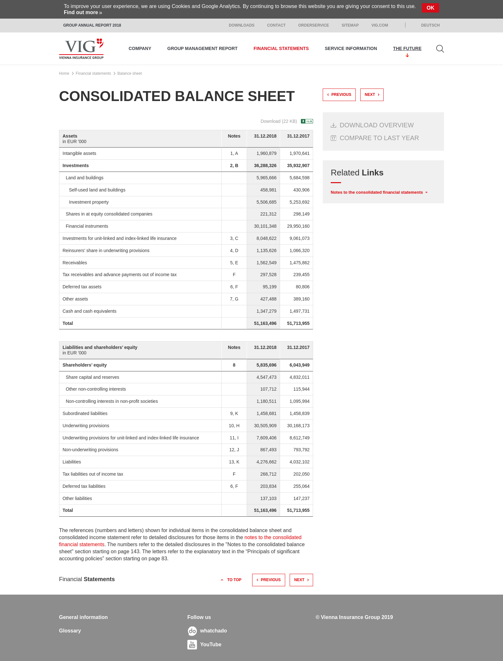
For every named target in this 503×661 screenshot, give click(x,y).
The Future (407, 48)
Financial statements (281, 48)
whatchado (213, 630)
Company (140, 48)
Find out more (81, 12)
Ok (430, 8)
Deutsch (430, 25)
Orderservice (313, 25)
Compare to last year (379, 137)
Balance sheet (129, 73)
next (299, 580)
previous (271, 580)
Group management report (202, 48)
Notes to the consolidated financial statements (377, 192)
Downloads (241, 25)
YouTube (210, 644)
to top (234, 580)
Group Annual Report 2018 (92, 25)
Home (64, 73)
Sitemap (350, 25)
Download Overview (377, 125)
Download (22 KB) (278, 121)
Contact (276, 25)
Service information (351, 48)
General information (83, 617)
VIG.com (379, 25)
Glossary (70, 630)
